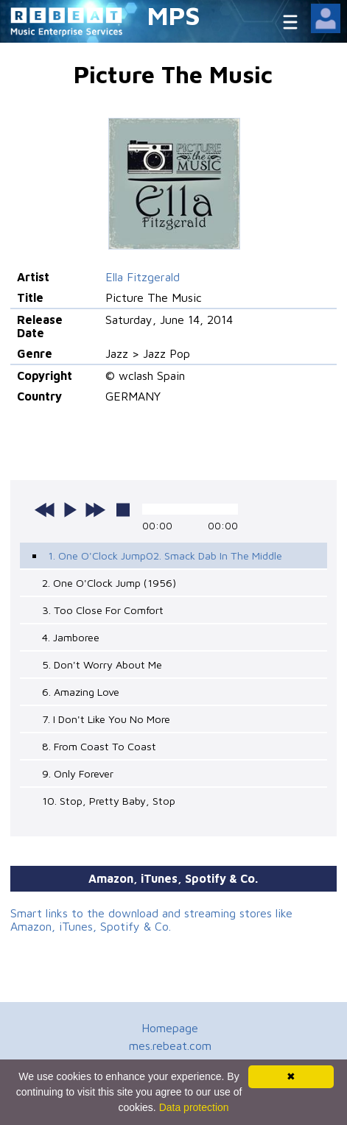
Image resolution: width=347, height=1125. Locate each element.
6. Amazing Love (80, 691)
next (95, 509)
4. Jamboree (70, 637)
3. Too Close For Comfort (103, 610)
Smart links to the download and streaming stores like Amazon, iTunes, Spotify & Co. (151, 919)
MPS (173, 15)
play (70, 509)
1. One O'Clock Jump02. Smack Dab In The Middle (165, 555)
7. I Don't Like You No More (106, 719)
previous (45, 509)
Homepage (169, 1027)
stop (123, 509)
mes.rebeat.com (170, 1045)
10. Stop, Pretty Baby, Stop (108, 800)
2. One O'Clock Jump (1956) (109, 582)
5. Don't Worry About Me (102, 664)
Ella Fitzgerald (142, 276)
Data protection (194, 1107)
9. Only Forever (77, 773)
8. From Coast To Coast (99, 746)
